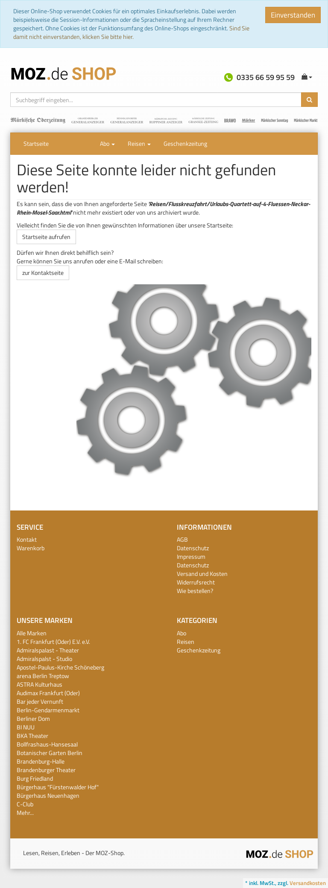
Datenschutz (193, 547)
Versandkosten (308, 883)
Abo (107, 143)
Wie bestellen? (195, 590)
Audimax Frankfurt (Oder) (48, 692)
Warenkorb (30, 547)
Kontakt (27, 539)
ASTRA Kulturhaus (39, 684)
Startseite (36, 143)
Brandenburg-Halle (40, 761)
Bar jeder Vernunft (40, 701)
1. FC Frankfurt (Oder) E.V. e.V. (53, 641)
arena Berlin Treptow (43, 675)
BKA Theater (32, 735)
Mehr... (25, 812)
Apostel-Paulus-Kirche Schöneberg (60, 667)
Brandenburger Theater (46, 769)
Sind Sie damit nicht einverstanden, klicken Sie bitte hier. (131, 32)
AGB (182, 539)
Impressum (191, 556)
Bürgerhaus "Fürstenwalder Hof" (58, 786)
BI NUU (26, 727)
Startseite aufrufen (46, 236)
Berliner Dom (33, 718)
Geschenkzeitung (185, 143)
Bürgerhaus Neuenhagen (48, 795)
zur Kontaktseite (43, 272)
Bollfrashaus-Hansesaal (47, 744)
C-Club (25, 803)
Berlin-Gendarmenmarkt (48, 709)
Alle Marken (32, 632)
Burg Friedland (35, 778)
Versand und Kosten (202, 573)
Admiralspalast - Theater (48, 650)
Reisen (139, 143)
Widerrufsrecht (196, 582)
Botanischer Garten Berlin (49, 752)
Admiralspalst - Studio (44, 658)
